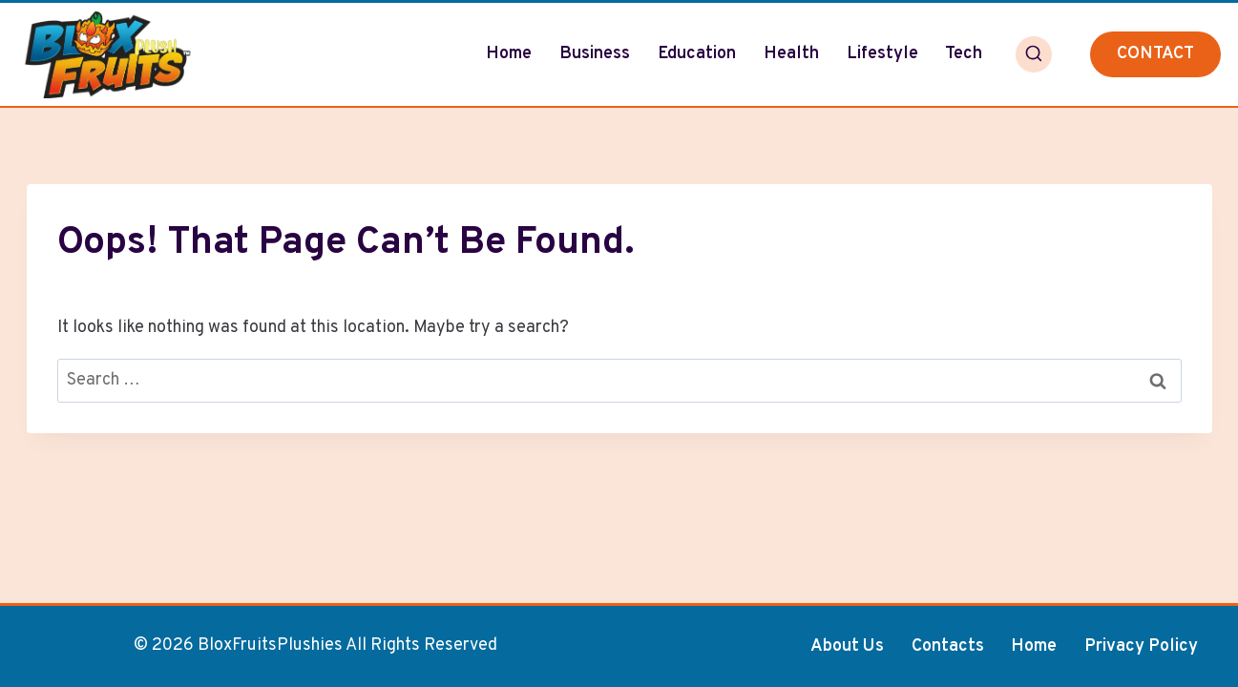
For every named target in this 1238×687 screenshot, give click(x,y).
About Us (847, 646)
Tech (963, 54)
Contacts (948, 646)
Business (594, 54)
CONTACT (1155, 54)
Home (509, 54)
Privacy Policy (1141, 646)
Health (791, 54)
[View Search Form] (1034, 54)
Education (697, 54)
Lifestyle (882, 54)
